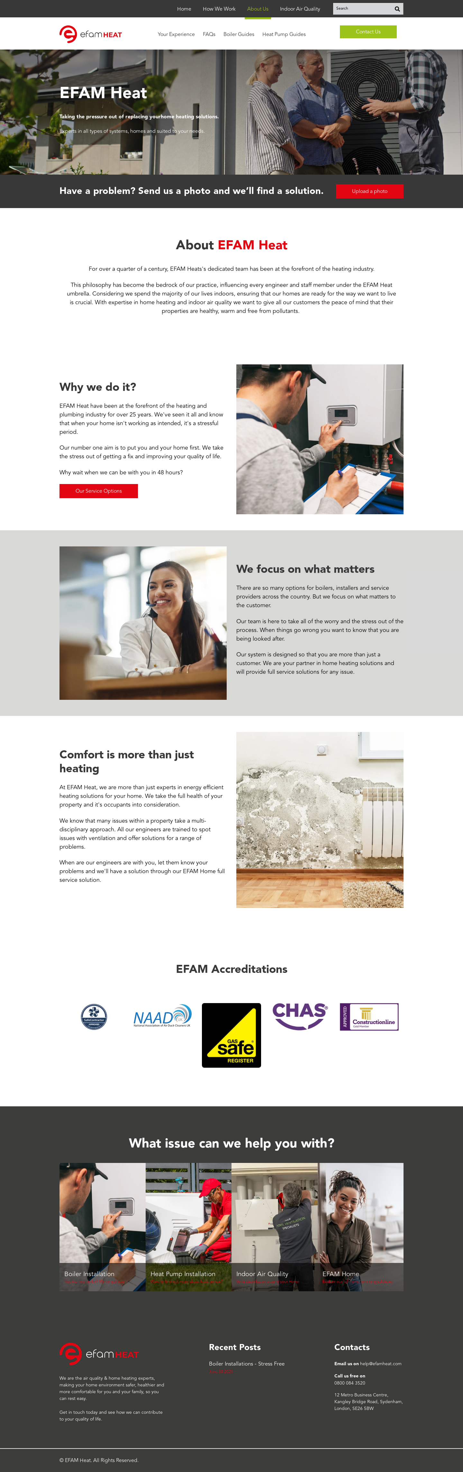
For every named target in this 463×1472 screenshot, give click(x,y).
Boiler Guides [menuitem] (238, 34)
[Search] (397, 9)
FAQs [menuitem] (209, 34)
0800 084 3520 (349, 1383)
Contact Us (368, 32)
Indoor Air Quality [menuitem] (300, 9)
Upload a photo (369, 191)
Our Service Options (99, 491)
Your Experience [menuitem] (176, 34)
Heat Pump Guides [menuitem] (284, 34)
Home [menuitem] (184, 9)
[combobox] (368, 9)
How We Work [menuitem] (219, 9)
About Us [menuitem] (257, 9)
